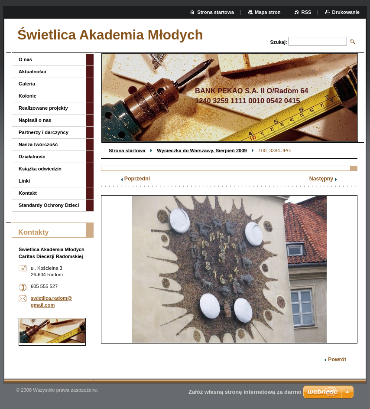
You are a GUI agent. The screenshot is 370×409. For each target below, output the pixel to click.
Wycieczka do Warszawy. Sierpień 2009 (202, 150)
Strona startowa (127, 150)
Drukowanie (346, 12)
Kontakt (28, 193)
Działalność (32, 156)
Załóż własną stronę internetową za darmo (245, 392)
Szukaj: (278, 42)
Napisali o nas (35, 120)
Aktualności (32, 71)
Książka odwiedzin (40, 168)
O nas (25, 59)
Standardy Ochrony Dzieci (49, 205)
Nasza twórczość (38, 144)
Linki (24, 180)
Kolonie (27, 95)
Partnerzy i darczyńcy (43, 132)
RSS (307, 12)
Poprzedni (137, 179)
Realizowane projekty (43, 108)
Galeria (27, 83)
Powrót (337, 360)
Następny (321, 179)
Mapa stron (268, 12)
